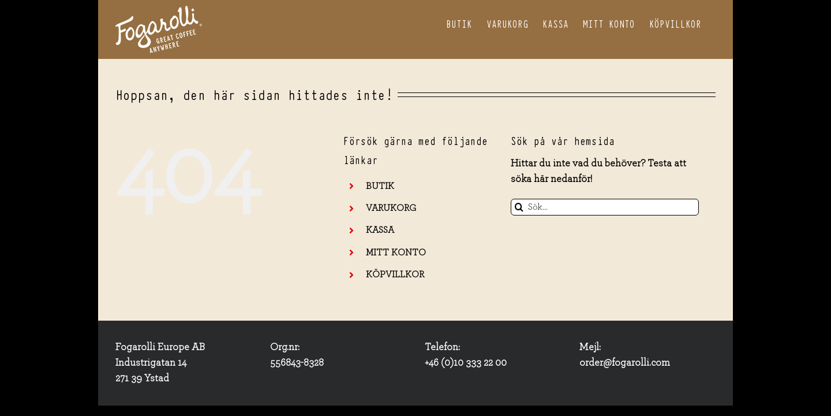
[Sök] (519, 207)
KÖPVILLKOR (395, 274)
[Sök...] (605, 207)
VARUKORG (391, 208)
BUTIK (380, 186)
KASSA (380, 230)
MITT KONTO (396, 252)
